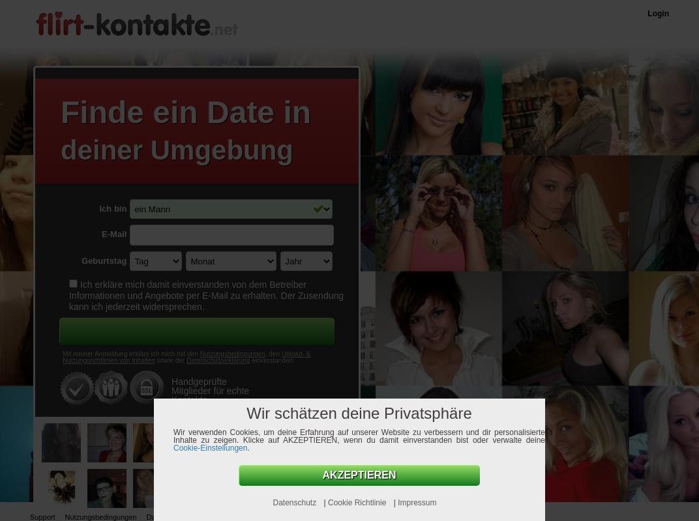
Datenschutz (295, 502)
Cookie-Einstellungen (210, 448)
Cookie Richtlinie (358, 502)
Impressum (417, 502)
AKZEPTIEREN (359, 475)
